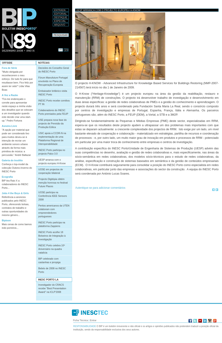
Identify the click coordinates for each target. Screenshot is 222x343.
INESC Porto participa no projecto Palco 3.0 (51, 152)
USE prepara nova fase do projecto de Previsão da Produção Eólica (52, 123)
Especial (60, 21)
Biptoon (6, 220)
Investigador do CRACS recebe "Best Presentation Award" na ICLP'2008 (52, 288)
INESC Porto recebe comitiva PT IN (54, 102)
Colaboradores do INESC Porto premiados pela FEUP (53, 112)
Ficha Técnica (80, 320)
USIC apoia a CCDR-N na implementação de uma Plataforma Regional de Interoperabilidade (52, 138)
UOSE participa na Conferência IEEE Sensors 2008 (52, 196)
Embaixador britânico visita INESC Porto (52, 93)
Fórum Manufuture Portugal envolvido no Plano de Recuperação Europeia (53, 81)
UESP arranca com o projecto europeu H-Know (52, 161)
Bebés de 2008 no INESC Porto (52, 270)
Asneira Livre (9, 126)
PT (61, 50)
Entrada (60, 10)
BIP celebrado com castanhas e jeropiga (49, 260)
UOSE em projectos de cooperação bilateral (50, 171)
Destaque (60, 17)
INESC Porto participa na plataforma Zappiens (51, 224)
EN (66, 50)
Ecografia (7, 176)
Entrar (93, 320)
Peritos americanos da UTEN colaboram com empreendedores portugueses (53, 211)
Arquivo (59, 24)
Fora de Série (9, 68)
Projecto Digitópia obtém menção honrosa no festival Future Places (53, 183)
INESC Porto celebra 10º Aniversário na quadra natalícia (51, 249)
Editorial (60, 13)
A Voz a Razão (10, 95)
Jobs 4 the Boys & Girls (15, 193)
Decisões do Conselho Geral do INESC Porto (53, 70)
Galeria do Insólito (12, 160)
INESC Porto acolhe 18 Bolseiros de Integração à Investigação (52, 236)
